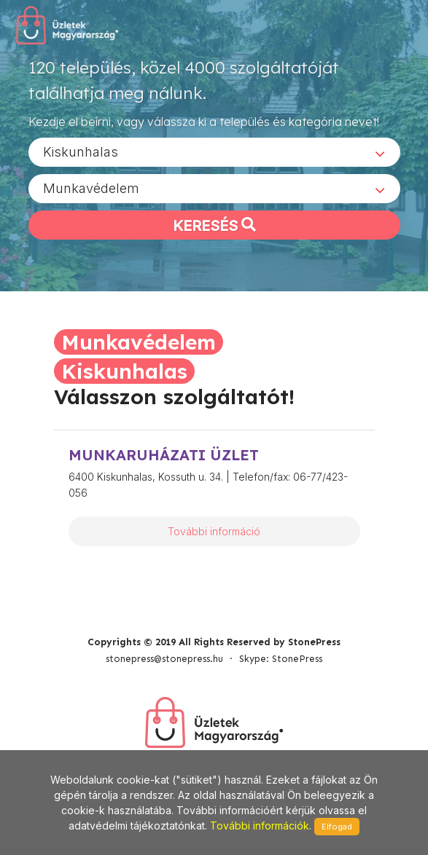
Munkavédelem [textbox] (91, 188)
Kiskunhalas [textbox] (80, 151)
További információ (214, 531)
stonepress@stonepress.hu (164, 658)
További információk (259, 825)
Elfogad (337, 826)
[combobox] (214, 152)
